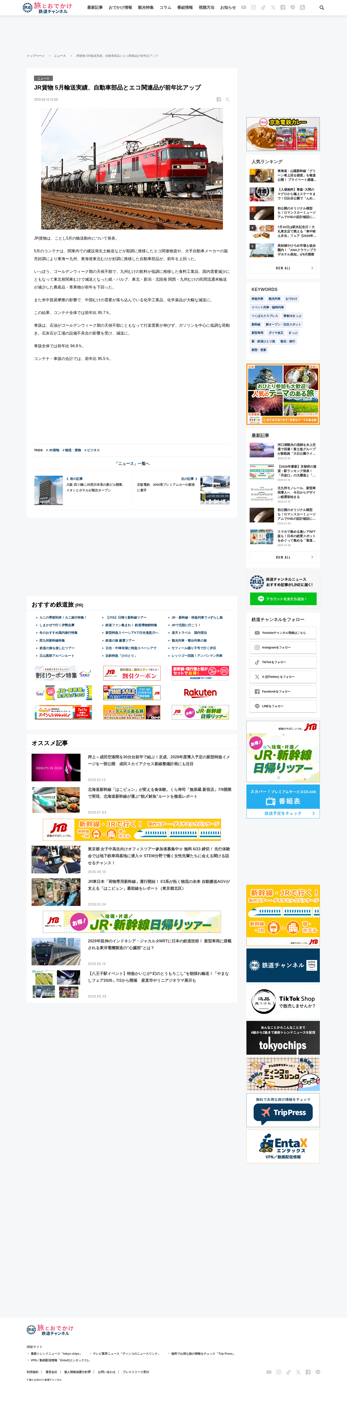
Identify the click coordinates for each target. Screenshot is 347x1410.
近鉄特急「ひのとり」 (121, 655)
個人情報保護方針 (76, 1372)
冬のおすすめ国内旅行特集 (58, 632)
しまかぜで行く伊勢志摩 (56, 625)
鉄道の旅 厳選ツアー (120, 640)
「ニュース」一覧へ (132, 463)
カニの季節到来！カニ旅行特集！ (63, 617)
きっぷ (293, 333)
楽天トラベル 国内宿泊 (189, 632)
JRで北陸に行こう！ (186, 625)
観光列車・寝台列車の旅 (189, 640)
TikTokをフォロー (270, 662)
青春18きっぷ (292, 316)
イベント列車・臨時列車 (268, 307)
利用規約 (32, 1372)
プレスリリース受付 (136, 1372)
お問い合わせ (107, 1372)
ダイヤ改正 (276, 333)
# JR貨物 (52, 450)
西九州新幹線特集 (52, 640)
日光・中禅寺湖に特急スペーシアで (130, 648)
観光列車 (274, 298)
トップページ (35, 56)
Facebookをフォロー (272, 691)
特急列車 (257, 298)
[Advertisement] (173, 34)
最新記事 (95, 8)
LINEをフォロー (269, 706)
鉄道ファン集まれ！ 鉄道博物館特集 (131, 625)
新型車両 (257, 333)
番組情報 (185, 8)
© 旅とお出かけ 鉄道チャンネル (44, 1379)
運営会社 (51, 1372)
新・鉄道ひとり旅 (263, 341)
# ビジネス (92, 450)
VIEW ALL (283, 267)
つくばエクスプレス (265, 316)
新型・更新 (259, 350)
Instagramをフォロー (273, 647)
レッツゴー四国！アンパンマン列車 (197, 655)
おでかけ (291, 298)
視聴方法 (206, 8)
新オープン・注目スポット (283, 324)
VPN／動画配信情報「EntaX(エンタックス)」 (61, 1360)
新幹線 (256, 324)
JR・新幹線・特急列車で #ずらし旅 (197, 617)
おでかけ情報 (120, 8)
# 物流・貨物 (72, 450)
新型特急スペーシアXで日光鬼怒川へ (132, 632)
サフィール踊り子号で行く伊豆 (194, 648)
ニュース (60, 56)
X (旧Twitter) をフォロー (275, 676)
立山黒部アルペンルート (56, 655)
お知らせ (228, 8)
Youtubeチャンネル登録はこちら (280, 632)
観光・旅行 (287, 341)
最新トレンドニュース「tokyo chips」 (56, 1353)
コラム (165, 8)
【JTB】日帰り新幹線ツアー (126, 617)
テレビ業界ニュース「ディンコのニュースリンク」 (127, 1353)
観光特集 (146, 8)
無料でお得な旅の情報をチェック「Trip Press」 (203, 1353)
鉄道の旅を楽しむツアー (57, 648)
